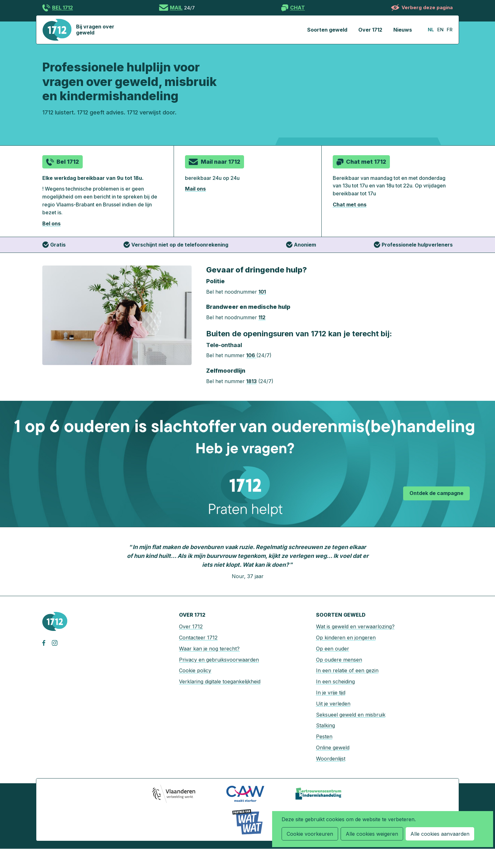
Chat (297, 7)
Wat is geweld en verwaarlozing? (355, 626)
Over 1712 (370, 30)
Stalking (325, 725)
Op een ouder (332, 648)
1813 (251, 381)
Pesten (324, 736)
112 (262, 317)
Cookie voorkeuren (310, 834)
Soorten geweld (327, 30)
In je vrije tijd (330, 692)
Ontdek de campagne (436, 493)
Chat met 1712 (366, 161)
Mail (176, 7)
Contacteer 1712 (198, 637)
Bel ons (51, 223)
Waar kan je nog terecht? (209, 648)
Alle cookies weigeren (372, 834)
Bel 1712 (62, 7)
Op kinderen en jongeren (346, 637)
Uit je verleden (333, 703)
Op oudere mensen (339, 660)
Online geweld (332, 747)
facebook (47, 643)
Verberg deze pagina (427, 7)
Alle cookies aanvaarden (439, 834)
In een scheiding (335, 681)
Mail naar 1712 (220, 161)
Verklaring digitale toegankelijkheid (219, 681)
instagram (56, 643)
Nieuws (402, 30)
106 (251, 355)
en (440, 30)
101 (262, 292)
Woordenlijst (330, 758)
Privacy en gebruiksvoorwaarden (219, 660)
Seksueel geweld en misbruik (350, 715)
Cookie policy (195, 670)
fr (449, 30)
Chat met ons (350, 204)
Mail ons (195, 189)
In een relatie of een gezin (347, 670)
